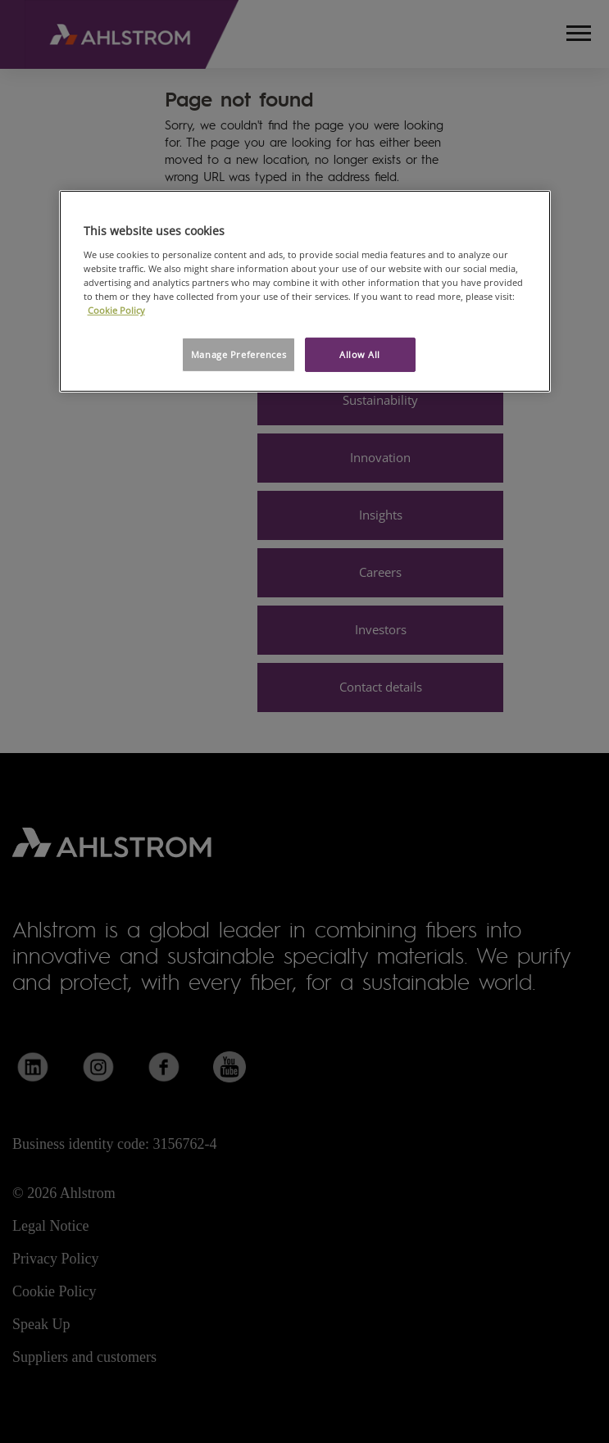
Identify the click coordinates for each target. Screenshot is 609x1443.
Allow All (359, 354)
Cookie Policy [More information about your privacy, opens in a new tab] (116, 310)
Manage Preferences (238, 354)
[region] (305, 291)
